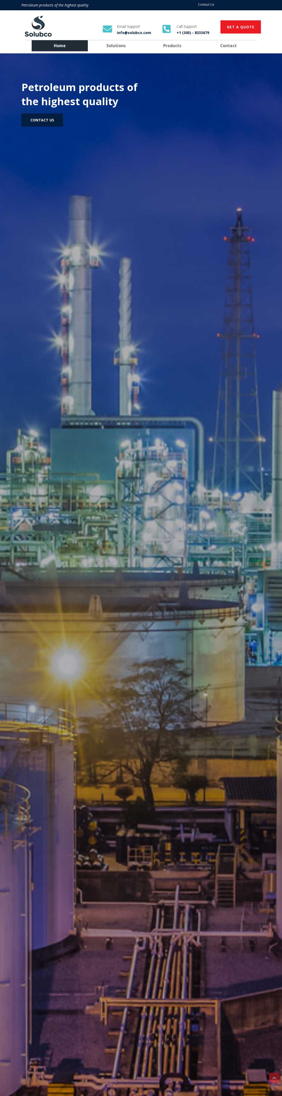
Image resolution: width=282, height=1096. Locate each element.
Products (172, 45)
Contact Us (206, 4)
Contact (228, 45)
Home (60, 45)
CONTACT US (42, 120)
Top (274, 1078)
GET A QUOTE (240, 26)
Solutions (116, 45)
